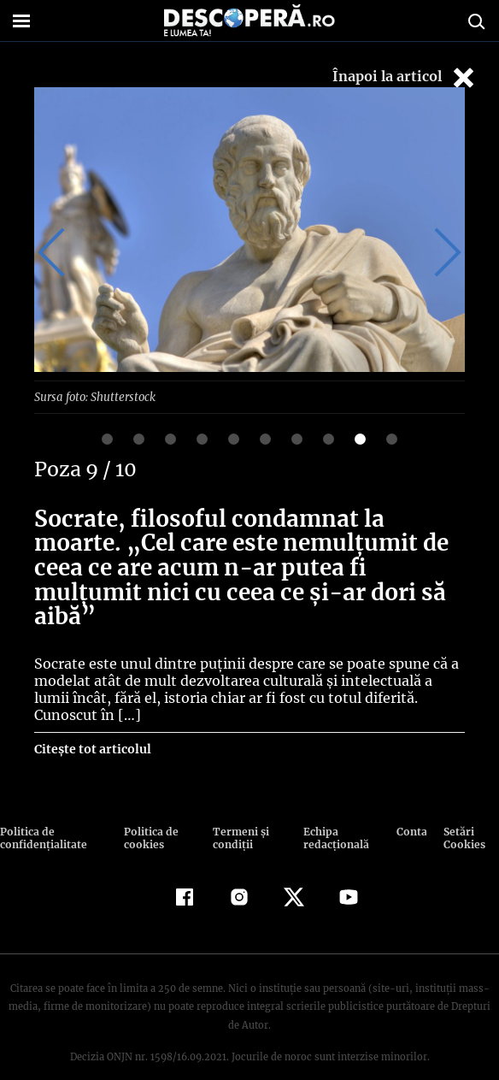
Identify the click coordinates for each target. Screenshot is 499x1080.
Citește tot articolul (92, 723)
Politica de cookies (149, 812)
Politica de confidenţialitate (42, 812)
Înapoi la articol (405, 77)
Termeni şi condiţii (238, 812)
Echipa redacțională (333, 812)
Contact (411, 806)
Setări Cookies (463, 812)
